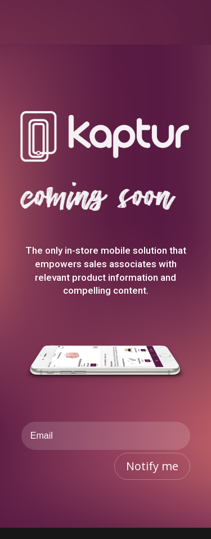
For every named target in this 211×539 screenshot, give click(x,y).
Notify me (152, 466)
